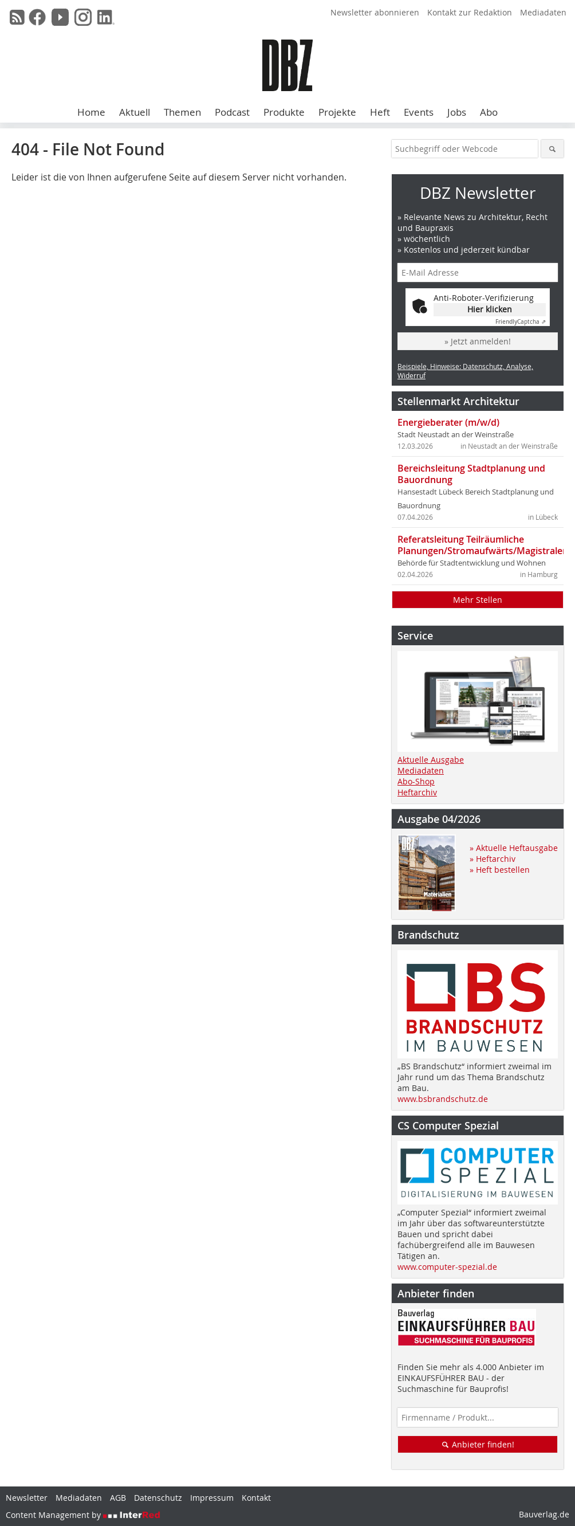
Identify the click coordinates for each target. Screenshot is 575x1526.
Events (419, 112)
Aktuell (134, 112)
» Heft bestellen (500, 869)
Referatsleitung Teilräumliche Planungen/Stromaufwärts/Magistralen (482, 545)
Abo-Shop (416, 781)
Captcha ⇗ (520, 321)
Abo (489, 112)
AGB (118, 1497)
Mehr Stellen (477, 599)
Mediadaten (543, 12)
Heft (380, 112)
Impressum (212, 1497)
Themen (182, 112)
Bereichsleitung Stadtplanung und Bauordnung (471, 474)
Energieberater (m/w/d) (448, 422)
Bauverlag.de (544, 1514)
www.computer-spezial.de (447, 1266)
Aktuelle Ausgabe (430, 759)
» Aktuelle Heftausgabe (514, 847)
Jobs (456, 112)
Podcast (232, 112)
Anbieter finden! (478, 1444)
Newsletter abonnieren (374, 12)
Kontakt (256, 1497)
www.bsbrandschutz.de (442, 1098)
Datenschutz (158, 1497)
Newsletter (27, 1497)
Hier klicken (489, 309)
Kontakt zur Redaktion (469, 12)
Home (91, 112)
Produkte (284, 112)
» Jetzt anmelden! (477, 341)
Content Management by (83, 1514)
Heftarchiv (417, 792)
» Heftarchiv (492, 858)
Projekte (337, 112)
